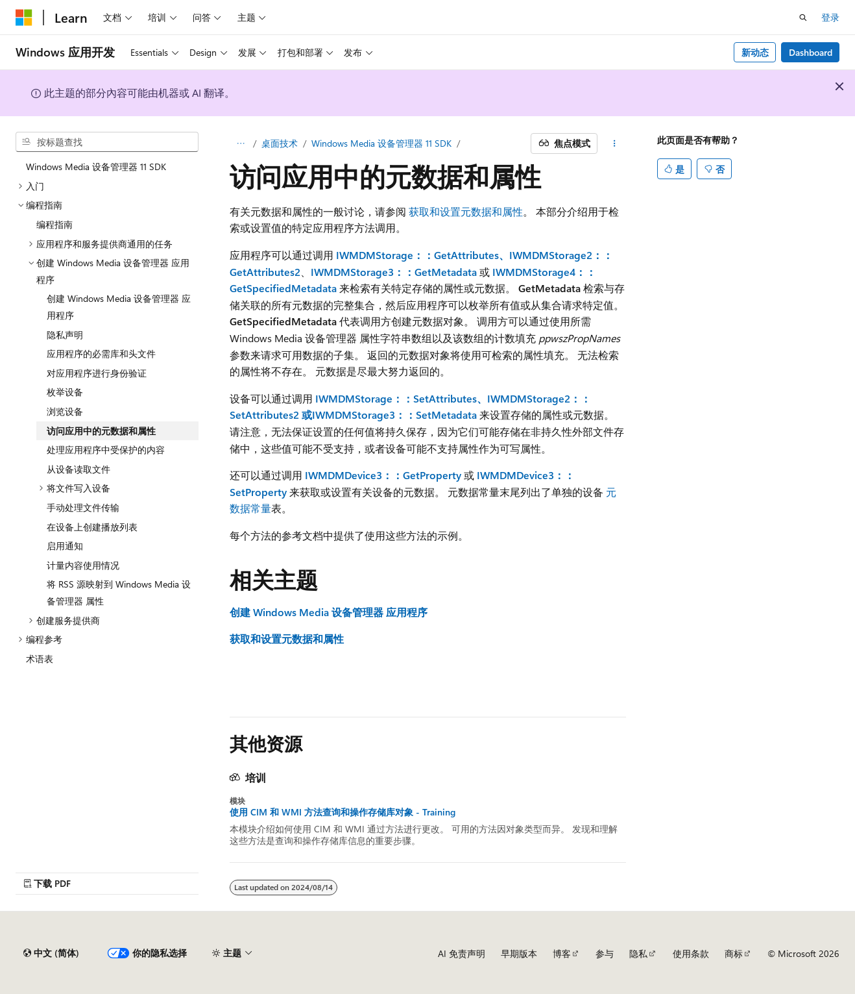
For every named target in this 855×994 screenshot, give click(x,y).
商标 (734, 953)
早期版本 (519, 953)
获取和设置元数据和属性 (466, 211)
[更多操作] (614, 143)
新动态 (755, 52)
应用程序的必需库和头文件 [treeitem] (101, 353)
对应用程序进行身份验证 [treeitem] (97, 373)
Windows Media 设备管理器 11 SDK (381, 143)
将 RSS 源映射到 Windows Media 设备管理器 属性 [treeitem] (119, 592)
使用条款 (691, 953)
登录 (830, 17)
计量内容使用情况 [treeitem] (83, 565)
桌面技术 (279, 143)
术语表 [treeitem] (39, 658)
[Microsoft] (24, 17)
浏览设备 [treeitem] (65, 411)
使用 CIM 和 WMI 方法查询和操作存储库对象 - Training (342, 812)
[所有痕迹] (241, 143)
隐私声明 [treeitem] (65, 335)
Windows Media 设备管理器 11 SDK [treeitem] (96, 166)
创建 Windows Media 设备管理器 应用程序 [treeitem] (119, 306)
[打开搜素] (803, 17)
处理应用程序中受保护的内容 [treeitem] (106, 449)
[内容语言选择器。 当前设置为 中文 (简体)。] (51, 953)
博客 (562, 953)
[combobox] (107, 142)
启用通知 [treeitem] (65, 546)
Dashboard (810, 52)
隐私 (638, 953)
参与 (605, 953)
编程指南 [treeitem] (54, 224)
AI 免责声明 (461, 953)
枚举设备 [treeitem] (65, 392)
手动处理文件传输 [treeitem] (83, 507)
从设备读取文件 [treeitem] (78, 469)
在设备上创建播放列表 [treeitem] (92, 527)
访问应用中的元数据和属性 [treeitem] (101, 431)
